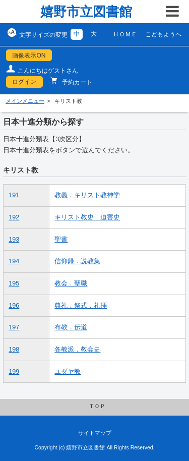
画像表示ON (28, 55)
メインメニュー (25, 101)
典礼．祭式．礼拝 (80, 305)
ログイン (24, 81)
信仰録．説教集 (77, 261)
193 (14, 239)
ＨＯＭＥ (125, 34)
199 (14, 371)
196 (14, 305)
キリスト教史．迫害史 (87, 217)
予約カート (76, 82)
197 (14, 327)
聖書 (61, 239)
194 (14, 261)
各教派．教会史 (77, 349)
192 (14, 217)
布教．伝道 (70, 327)
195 (14, 283)
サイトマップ (94, 433)
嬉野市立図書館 (86, 12)
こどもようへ (163, 34)
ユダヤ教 (67, 371)
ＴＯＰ (97, 406)
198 (14, 349)
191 (14, 195)
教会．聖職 (70, 283)
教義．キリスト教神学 (87, 195)
